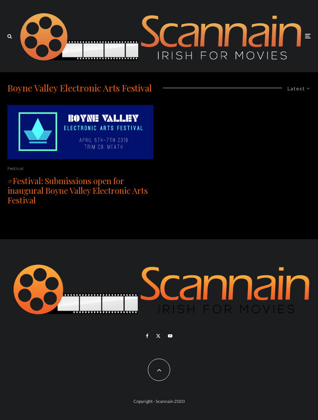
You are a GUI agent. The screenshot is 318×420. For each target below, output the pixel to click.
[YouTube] (170, 336)
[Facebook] (147, 336)
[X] (158, 336)
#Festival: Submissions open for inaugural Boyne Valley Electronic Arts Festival (77, 190)
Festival (15, 168)
